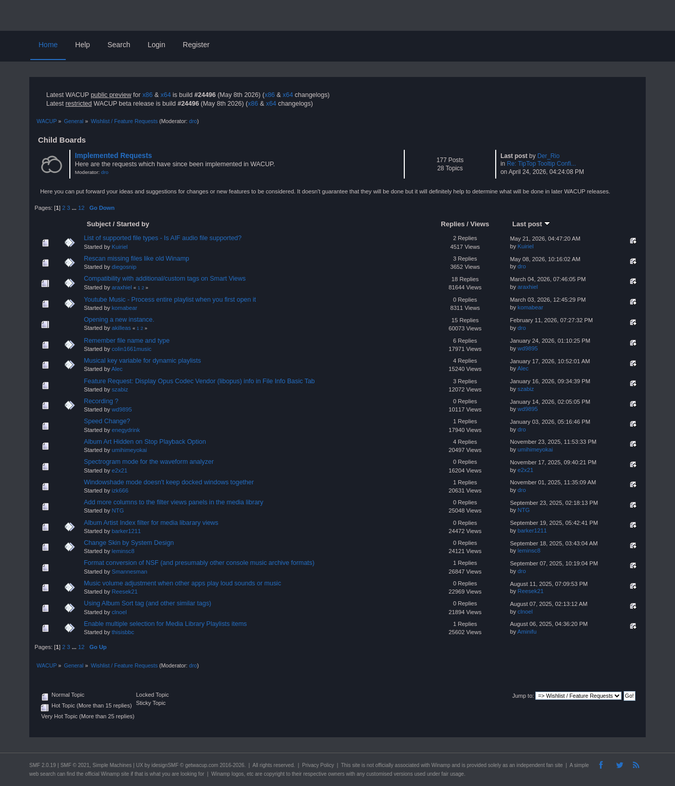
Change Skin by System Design (129, 542)
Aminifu (526, 631)
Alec (117, 369)
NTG (117, 510)
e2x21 (119, 470)
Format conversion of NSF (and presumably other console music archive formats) (199, 562)
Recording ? (101, 401)
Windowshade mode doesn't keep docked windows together (169, 482)
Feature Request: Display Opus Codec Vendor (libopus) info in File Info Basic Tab (199, 381)
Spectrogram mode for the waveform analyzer (149, 461)
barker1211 (126, 531)
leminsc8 (122, 551)
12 (81, 208)
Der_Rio (548, 156)
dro (193, 121)
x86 (147, 95)
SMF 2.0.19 (42, 765)
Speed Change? (107, 421)
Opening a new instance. (119, 319)
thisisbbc (122, 632)
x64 (165, 95)
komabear (124, 308)
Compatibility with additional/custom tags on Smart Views (165, 278)
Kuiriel (119, 247)
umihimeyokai (129, 450)
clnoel (118, 612)
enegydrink (125, 430)
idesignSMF (165, 765)
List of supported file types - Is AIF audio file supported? (162, 238)
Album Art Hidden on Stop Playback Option (145, 441)
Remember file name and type (127, 340)
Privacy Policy (318, 765)
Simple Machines (112, 765)
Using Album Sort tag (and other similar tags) (147, 603)
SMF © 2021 (75, 765)
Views (480, 224)
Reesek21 (124, 591)
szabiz (119, 389)
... (75, 208)
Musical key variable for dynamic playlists (142, 360)
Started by (133, 224)
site (356, 765)
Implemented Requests (113, 156)
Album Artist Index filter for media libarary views (151, 522)
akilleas (120, 328)
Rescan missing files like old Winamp (136, 258)
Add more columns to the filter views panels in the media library (173, 502)
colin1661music (131, 349)
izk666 (119, 490)
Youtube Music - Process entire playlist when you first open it (170, 299)
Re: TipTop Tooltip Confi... (541, 163)
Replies (452, 224)
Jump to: (523, 696)
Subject (99, 224)
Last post (531, 224)
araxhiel (121, 287)
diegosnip (123, 267)
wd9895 (528, 348)
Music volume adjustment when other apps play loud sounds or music (182, 583)
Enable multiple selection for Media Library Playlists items (165, 623)
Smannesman (129, 571)
